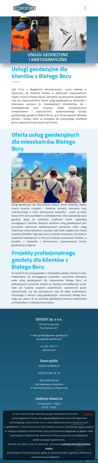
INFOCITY (92, 460)
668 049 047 (49, 350)
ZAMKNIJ (86, 413)
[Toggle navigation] (85, 8)
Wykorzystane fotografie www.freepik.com (24, 460)
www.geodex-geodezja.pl (49, 339)
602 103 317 (51, 346)
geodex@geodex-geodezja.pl (53, 335)
